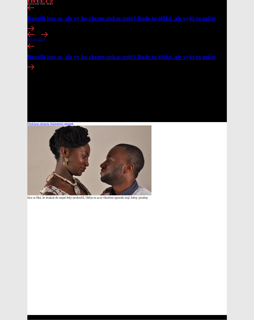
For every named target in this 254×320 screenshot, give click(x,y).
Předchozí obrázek (38, 123)
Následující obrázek (62, 123)
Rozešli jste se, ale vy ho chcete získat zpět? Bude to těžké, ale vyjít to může (121, 18)
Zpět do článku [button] (36, 39)
